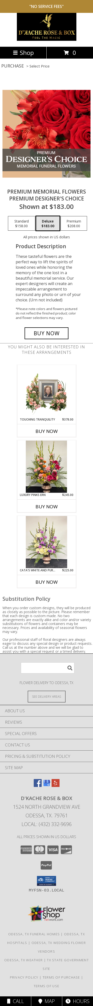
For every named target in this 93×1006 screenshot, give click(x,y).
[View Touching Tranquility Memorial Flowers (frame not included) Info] (46, 391)
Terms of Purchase (61, 977)
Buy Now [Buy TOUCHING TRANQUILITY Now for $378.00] (46, 431)
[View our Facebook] (38, 785)
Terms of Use (47, 986)
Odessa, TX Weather (23, 960)
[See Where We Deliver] (46, 696)
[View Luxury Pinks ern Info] (46, 466)
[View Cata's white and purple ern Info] (46, 541)
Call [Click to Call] (15, 1001)
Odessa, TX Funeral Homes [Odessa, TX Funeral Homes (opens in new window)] (34, 934)
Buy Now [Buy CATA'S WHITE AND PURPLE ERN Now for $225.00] (46, 582)
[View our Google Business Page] (47, 785)
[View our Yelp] (56, 785)
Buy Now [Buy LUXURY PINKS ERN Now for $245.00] (46, 506)
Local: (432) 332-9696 (47, 824)
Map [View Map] (46, 1001)
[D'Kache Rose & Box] (46, 39)
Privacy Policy (24, 977)
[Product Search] (47, 667)
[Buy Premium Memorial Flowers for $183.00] (47, 333)
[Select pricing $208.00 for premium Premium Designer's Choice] (74, 223)
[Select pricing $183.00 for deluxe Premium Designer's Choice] (48, 223)
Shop (23, 52)
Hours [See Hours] (77, 1001)
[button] (46, 881)
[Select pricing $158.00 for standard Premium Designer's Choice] (21, 223)
